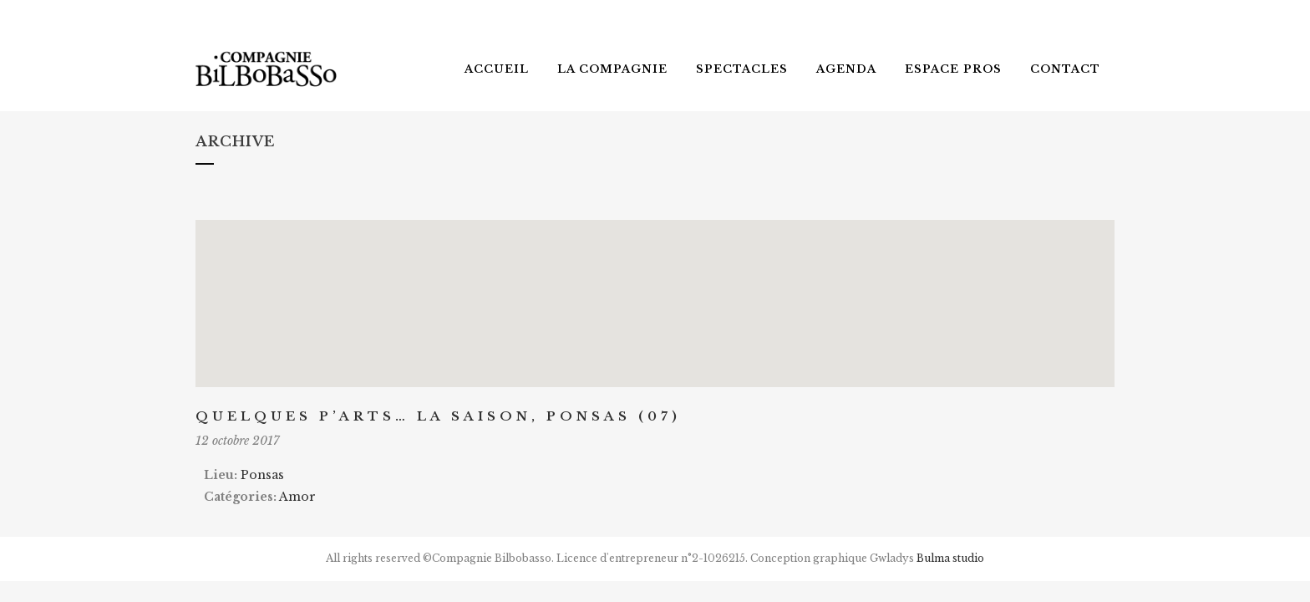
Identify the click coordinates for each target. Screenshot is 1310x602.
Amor (297, 496)
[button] (655, 288)
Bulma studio (950, 558)
